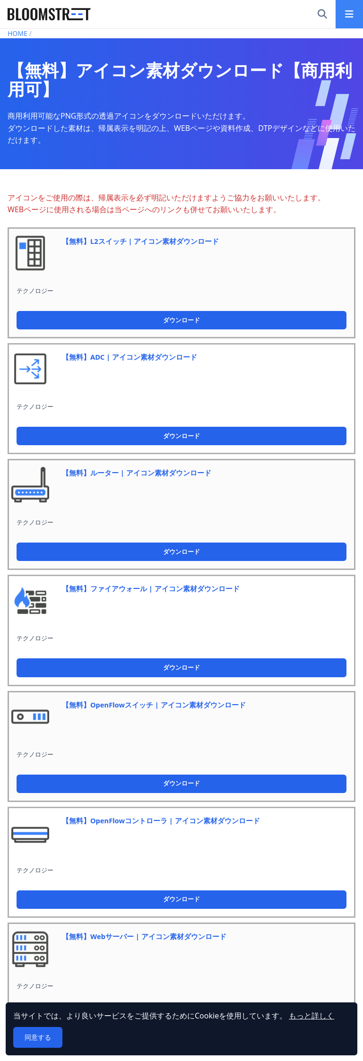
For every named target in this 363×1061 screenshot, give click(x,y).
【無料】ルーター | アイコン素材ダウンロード (136, 472)
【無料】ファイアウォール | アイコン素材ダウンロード (151, 588)
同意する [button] (38, 1037)
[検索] (322, 14)
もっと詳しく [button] (311, 1015)
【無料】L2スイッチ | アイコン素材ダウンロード (140, 241)
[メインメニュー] (349, 14)
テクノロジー (35, 290)
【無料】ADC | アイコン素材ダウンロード (129, 357)
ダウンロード (181, 320)
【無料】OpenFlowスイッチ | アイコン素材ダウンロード (154, 704)
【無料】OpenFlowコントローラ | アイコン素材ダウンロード (161, 820)
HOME (17, 33)
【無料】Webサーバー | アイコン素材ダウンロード (144, 936)
